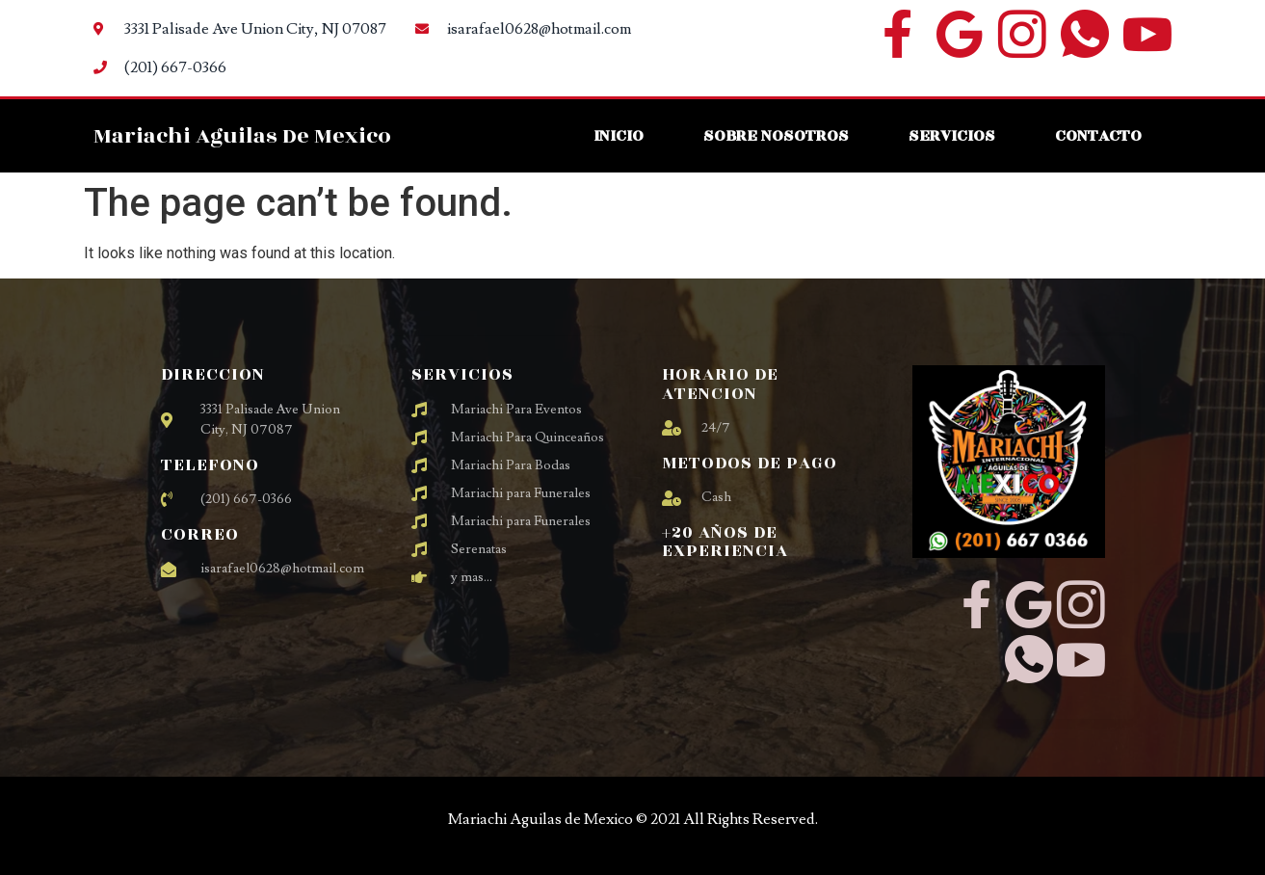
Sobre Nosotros (776, 135)
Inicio (618, 135)
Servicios (952, 135)
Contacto (1098, 135)
